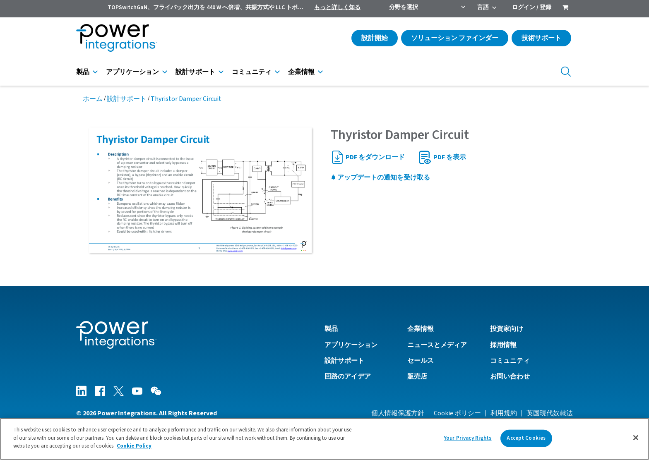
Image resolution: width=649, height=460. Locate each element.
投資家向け (506, 328)
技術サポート (541, 38)
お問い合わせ (510, 376)
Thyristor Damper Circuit (186, 98)
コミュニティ (252, 72)
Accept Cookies (526, 438)
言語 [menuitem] (483, 7)
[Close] (636, 438)
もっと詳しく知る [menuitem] (337, 7)
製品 (82, 72)
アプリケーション (132, 72)
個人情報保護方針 (397, 413)
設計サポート (195, 72)
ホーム (93, 98)
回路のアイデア (347, 376)
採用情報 (503, 345)
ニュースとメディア (437, 345)
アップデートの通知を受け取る (380, 177)
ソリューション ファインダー (454, 38)
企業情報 (301, 72)
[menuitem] (565, 8)
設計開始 (374, 38)
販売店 (417, 376)
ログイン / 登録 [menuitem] (531, 7)
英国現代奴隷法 (549, 413)
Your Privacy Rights (467, 438)
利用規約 (503, 413)
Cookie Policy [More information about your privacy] (134, 446)
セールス (420, 360)
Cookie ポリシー (457, 413)
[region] (324, 439)
